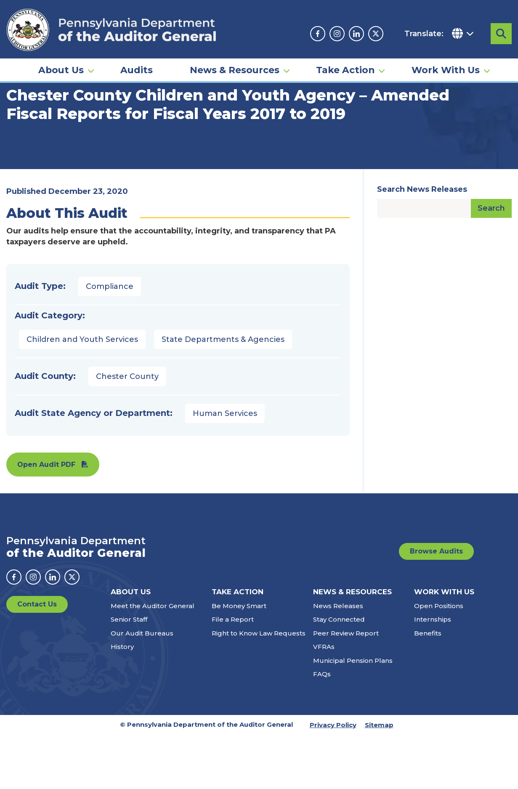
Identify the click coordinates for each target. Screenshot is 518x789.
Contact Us (37, 658)
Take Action (345, 69)
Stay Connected (339, 674)
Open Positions (438, 660)
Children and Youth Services (82, 393)
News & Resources (234, 69)
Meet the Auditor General (152, 660)
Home (18, 128)
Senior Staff (129, 674)
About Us (61, 69)
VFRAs (324, 701)
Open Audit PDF (46, 519)
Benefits (427, 687)
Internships (432, 674)
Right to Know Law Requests (258, 687)
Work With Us (446, 69)
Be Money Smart (239, 660)
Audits (136, 69)
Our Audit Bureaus (142, 687)
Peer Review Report (346, 687)
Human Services (225, 467)
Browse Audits (436, 605)
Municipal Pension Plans (353, 715)
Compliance (109, 340)
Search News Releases (422, 243)
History (122, 701)
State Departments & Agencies (223, 393)
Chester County (127, 430)
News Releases (338, 660)
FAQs (322, 728)
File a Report (233, 674)
